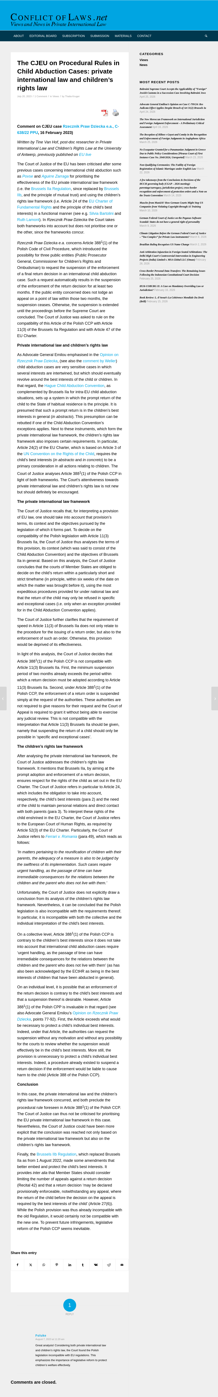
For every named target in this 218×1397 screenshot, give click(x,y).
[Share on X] (30, 1265)
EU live (85, 154)
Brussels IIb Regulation (56, 1154)
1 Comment (41, 96)
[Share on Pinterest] (56, 1265)
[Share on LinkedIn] (69, 1265)
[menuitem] (19, 36)
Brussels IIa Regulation (51, 189)
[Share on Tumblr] (82, 1265)
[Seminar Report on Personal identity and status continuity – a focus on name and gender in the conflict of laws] (214, 698)
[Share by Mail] (122, 1265)
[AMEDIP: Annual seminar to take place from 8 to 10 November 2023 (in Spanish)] (3, 698)
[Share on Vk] (95, 1265)
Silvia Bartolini (101, 213)
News (144, 65)
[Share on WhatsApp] (43, 1265)
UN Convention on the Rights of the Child (59, 454)
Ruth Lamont (28, 220)
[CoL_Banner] (60, 19)
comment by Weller (99, 361)
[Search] (204, 36)
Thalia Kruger (72, 96)
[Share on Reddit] (109, 1265)
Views (56, 96)
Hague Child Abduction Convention (74, 386)
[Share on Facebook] (17, 1265)
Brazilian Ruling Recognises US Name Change (164, 244)
